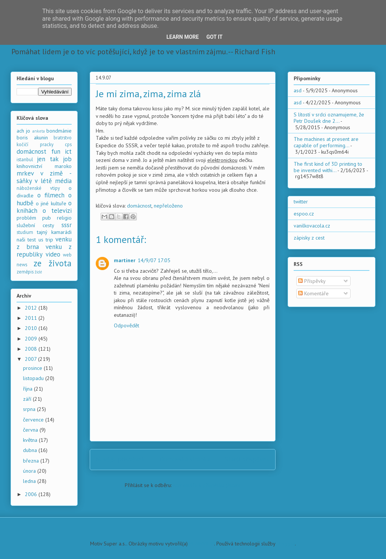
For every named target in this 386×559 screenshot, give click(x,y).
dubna (30, 450)
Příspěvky (312, 281)
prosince (33, 368)
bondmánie (59, 130)
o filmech (50, 195)
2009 (31, 338)
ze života (53, 263)
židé (38, 272)
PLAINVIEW (201, 543)
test (32, 239)
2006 (31, 494)
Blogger (286, 543)
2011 (31, 318)
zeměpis (25, 272)
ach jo (23, 130)
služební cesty (35, 225)
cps (68, 144)
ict (68, 151)
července (34, 419)
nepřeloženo (168, 205)
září (28, 399)
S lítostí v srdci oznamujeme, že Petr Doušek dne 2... (329, 117)
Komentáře (313, 293)
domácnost (139, 205)
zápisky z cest (309, 237)
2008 (31, 348)
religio (64, 217)
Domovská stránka (185, 459)
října (28, 388)
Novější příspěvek (120, 459)
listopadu (34, 378)
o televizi (57, 210)
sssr (66, 225)
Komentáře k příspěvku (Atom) (206, 485)
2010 (31, 328)
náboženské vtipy (38, 188)
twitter (301, 201)
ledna (30, 481)
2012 (31, 307)
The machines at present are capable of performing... (326, 142)
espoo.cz (304, 213)
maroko (63, 166)
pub (46, 217)
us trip (45, 239)
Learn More (182, 37)
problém (26, 217)
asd (298, 90)
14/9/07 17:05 (154, 260)
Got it (214, 37)
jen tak (47, 159)
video (53, 254)
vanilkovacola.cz (312, 225)
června (31, 429)
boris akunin (32, 137)
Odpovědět (126, 325)
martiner (124, 260)
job (67, 159)
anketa (38, 131)
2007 (31, 359)
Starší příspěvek (247, 459)
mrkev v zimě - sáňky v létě (44, 177)
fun (55, 151)
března (31, 460)
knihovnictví (29, 166)
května (31, 440)
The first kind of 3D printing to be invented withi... (328, 167)
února (30, 470)
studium (25, 232)
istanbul (25, 159)
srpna (30, 409)
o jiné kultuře (51, 203)
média (63, 181)
